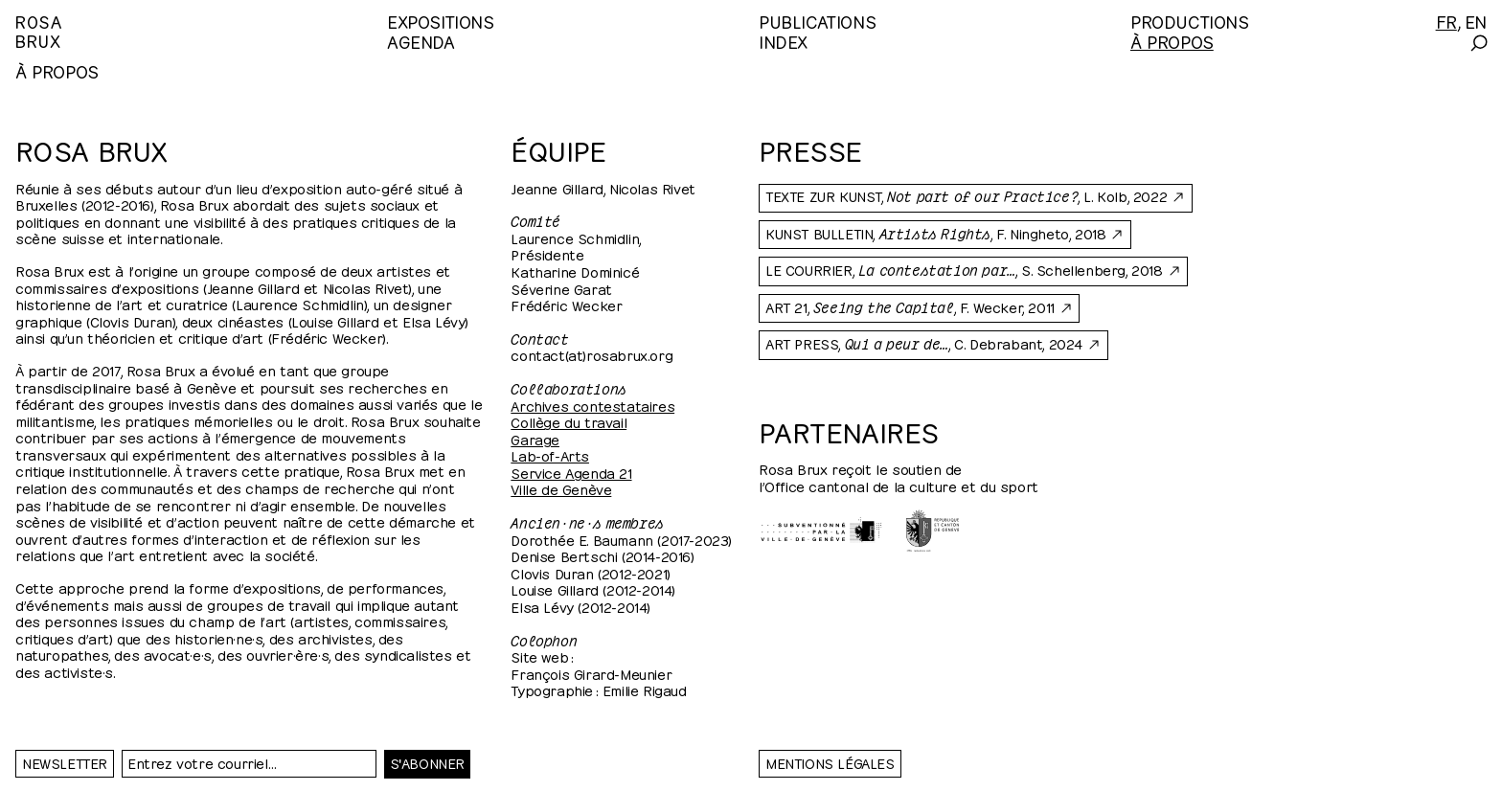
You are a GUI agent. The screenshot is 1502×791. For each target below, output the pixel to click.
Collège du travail (568, 421)
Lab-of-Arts (550, 454)
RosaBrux (38, 30)
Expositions (440, 21)
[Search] (1477, 43)
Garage (535, 438)
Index (783, 41)
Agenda (421, 41)
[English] (1476, 21)
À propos (1172, 41)
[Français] (1446, 21)
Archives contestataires (592, 405)
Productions (1189, 21)
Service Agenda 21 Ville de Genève (571, 481)
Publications (817, 21)
